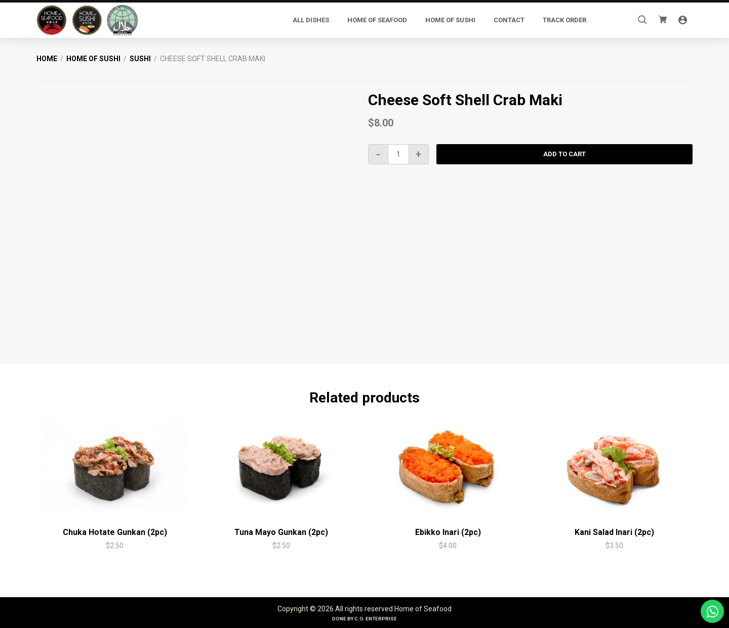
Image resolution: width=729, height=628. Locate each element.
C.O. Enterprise (375, 618)
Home (46, 59)
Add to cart (564, 154)
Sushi (140, 59)
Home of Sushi (93, 59)
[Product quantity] (398, 154)
